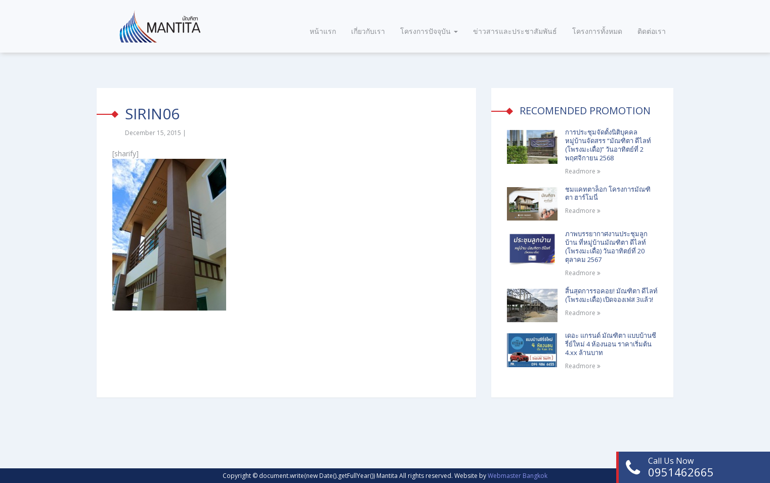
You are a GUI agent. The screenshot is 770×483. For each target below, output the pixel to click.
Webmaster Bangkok (517, 475)
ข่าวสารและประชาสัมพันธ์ (515, 31)
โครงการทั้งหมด (597, 31)
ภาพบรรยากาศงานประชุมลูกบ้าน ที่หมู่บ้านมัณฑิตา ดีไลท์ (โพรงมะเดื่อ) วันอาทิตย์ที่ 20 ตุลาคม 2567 (606, 246)
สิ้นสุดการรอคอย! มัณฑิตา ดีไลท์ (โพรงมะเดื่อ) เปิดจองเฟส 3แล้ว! (611, 295)
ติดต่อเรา (651, 31)
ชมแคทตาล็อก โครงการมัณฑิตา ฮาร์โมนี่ (608, 193)
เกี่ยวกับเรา (368, 31)
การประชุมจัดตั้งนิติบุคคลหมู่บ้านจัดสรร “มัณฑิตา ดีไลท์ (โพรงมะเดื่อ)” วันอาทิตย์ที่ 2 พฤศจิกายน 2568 (608, 144)
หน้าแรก (323, 31)
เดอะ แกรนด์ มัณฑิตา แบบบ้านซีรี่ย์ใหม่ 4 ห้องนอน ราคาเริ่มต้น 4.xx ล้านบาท (610, 344)
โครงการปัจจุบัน (429, 31)
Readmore (583, 171)
